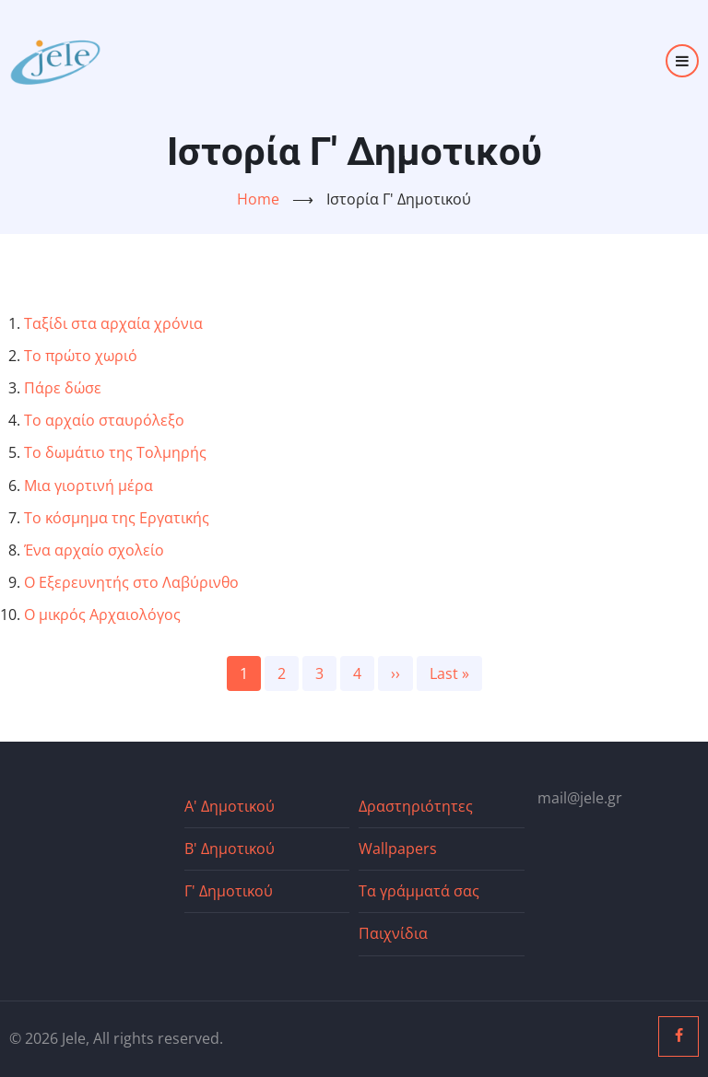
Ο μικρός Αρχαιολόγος (102, 614)
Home (258, 199)
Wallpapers (398, 848)
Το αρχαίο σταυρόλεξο (104, 420)
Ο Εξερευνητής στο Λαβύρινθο (131, 582)
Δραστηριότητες (416, 806)
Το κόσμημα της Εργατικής (116, 518)
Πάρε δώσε (62, 388)
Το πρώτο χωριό (80, 355)
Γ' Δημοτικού (228, 891)
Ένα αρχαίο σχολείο (94, 550)
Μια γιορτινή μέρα (88, 485)
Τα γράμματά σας (419, 891)
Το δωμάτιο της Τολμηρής (115, 452)
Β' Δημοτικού (229, 848)
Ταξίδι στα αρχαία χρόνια (113, 323)
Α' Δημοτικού (229, 806)
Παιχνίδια (393, 933)
